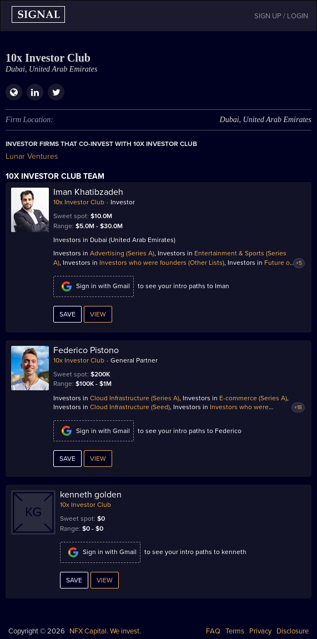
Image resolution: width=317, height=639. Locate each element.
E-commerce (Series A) (253, 398)
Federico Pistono (86, 350)
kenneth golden (91, 494)
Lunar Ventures (32, 156)
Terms (234, 631)
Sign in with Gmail (93, 286)
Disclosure (292, 631)
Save (67, 314)
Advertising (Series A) (122, 253)
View (98, 314)
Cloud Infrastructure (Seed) (130, 407)
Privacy (260, 631)
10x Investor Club (78, 202)
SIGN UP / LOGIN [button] (281, 16)
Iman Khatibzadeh (88, 192)
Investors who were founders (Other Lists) (161, 262)
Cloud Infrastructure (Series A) (134, 398)
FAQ (213, 631)
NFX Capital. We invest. (105, 631)
